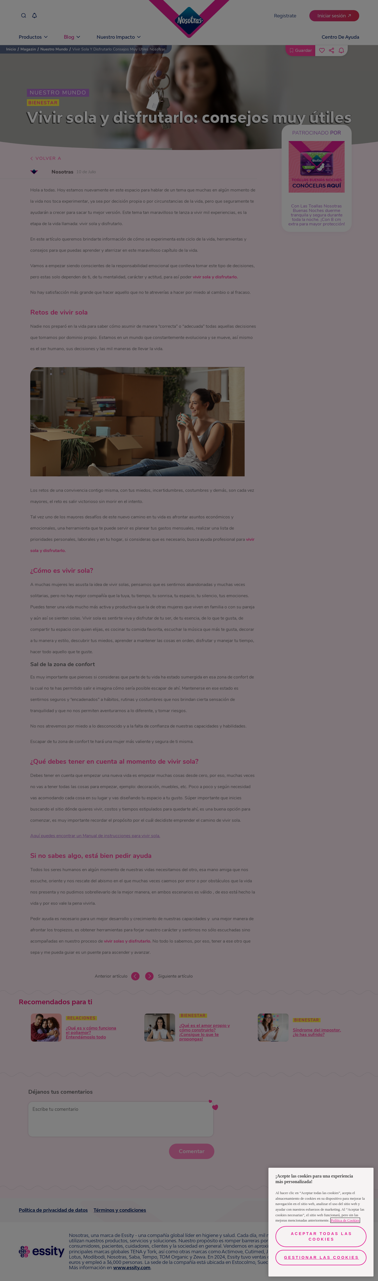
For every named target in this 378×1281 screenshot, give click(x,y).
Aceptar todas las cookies (321, 1236)
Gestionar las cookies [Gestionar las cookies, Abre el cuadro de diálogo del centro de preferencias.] (321, 1257)
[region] (321, 1222)
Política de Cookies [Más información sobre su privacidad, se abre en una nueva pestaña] (345, 1220)
